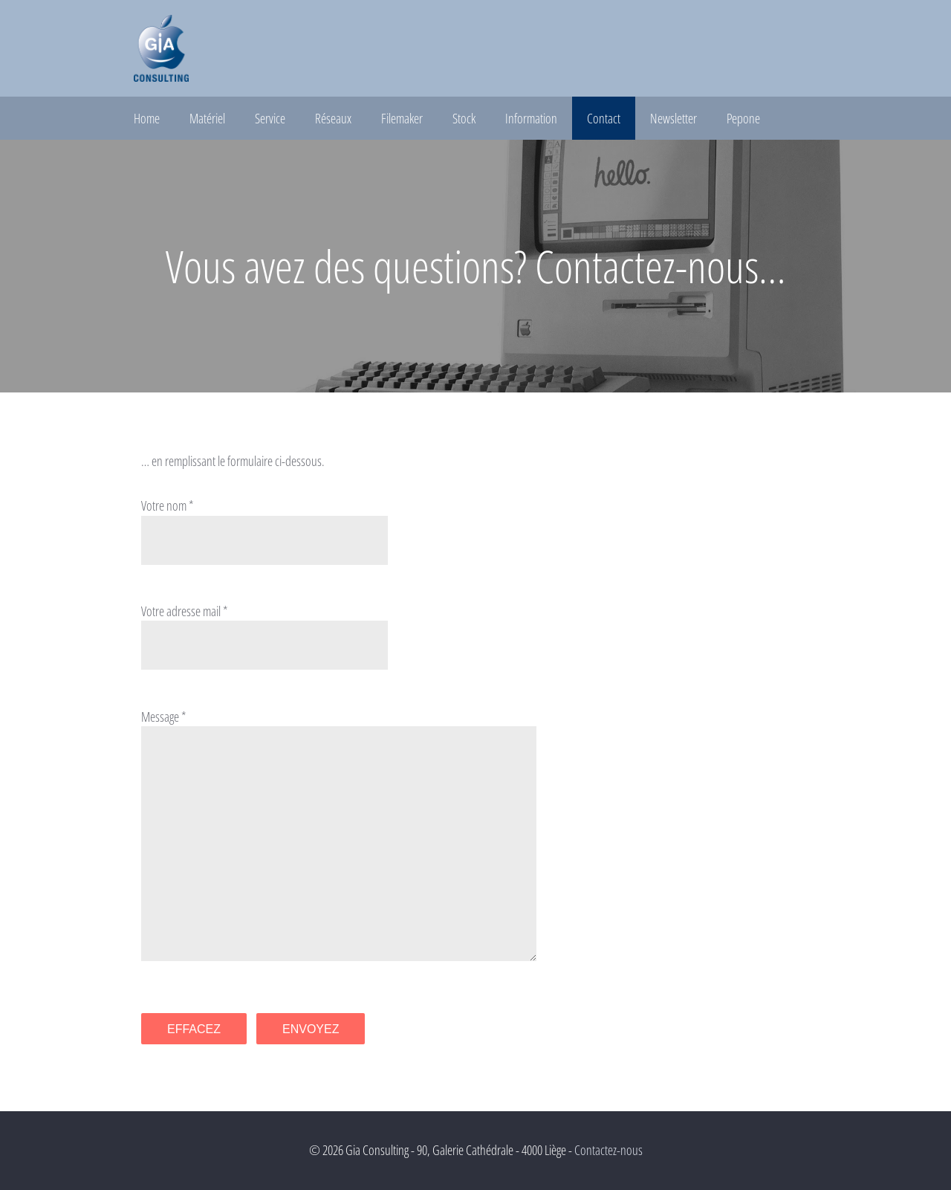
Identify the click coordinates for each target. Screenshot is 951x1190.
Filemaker (402, 118)
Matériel (207, 118)
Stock (464, 118)
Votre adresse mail (181, 611)
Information (531, 118)
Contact (603, 118)
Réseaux (333, 118)
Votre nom (163, 505)
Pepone (743, 118)
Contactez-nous (608, 1150)
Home (147, 118)
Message (160, 716)
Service (270, 118)
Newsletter (673, 118)
